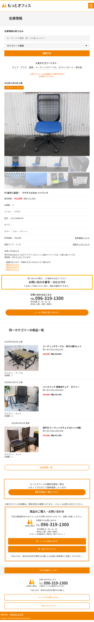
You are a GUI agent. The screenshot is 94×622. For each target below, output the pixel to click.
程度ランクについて (81, 244)
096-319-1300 (49, 298)
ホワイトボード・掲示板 (70, 67)
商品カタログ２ (12, 267)
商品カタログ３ (12, 269)
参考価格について (82, 238)
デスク (24, 67)
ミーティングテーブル (46, 67)
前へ (2, 399)
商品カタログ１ (12, 265)
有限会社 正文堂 (16, 615)
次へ (91, 399)
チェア (15, 67)
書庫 (31, 67)
